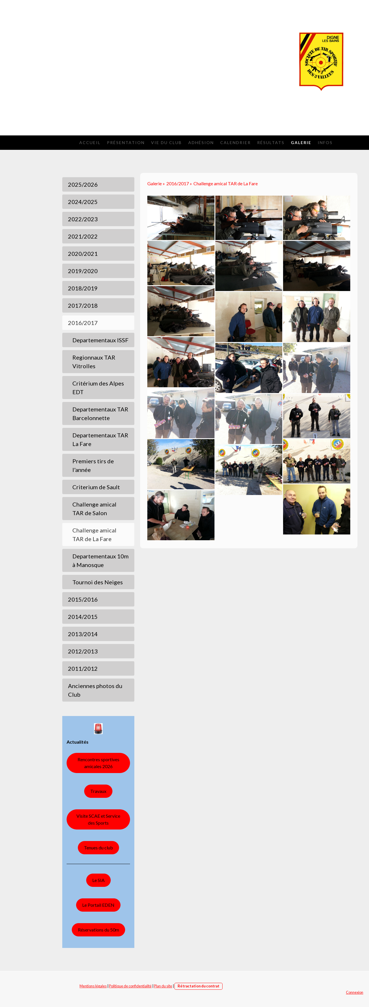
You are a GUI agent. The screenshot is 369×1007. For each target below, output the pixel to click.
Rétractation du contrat (198, 986)
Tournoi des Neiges (97, 582)
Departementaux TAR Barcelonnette (100, 413)
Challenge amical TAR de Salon (94, 508)
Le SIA (98, 880)
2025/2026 (83, 184)
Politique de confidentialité (130, 986)
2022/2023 (83, 219)
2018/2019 (83, 288)
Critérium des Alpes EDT (98, 387)
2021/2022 (83, 236)
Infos (325, 142)
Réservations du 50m (98, 929)
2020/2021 (83, 253)
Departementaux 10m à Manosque (100, 560)
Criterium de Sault (96, 486)
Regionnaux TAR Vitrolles (93, 361)
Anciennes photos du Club (95, 690)
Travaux (98, 791)
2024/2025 (83, 201)
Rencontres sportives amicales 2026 (98, 763)
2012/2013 (83, 651)
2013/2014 (83, 633)
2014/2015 (83, 616)
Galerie (301, 142)
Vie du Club (166, 142)
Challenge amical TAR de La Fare (94, 534)
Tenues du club (98, 847)
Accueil (90, 142)
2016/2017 (83, 322)
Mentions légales (93, 986)
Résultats (271, 142)
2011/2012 (83, 668)
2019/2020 (83, 270)
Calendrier (235, 142)
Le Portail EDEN (98, 905)
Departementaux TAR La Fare (100, 439)
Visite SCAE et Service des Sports (98, 819)
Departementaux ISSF (100, 340)
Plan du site (163, 986)
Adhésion (201, 142)
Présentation (126, 142)
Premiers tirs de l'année (93, 465)
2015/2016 (83, 599)
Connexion (354, 992)
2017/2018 (83, 305)
